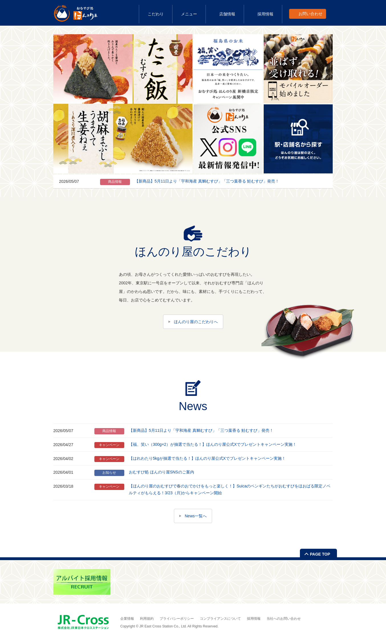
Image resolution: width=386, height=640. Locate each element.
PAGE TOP (320, 554)
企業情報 (127, 619)
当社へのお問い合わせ (284, 619)
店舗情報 (227, 14)
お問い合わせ (310, 13)
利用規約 (147, 619)
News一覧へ (196, 516)
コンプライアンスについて (220, 619)
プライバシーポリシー (177, 619)
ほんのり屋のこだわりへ (196, 321)
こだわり (156, 14)
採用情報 (265, 14)
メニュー (189, 14)
